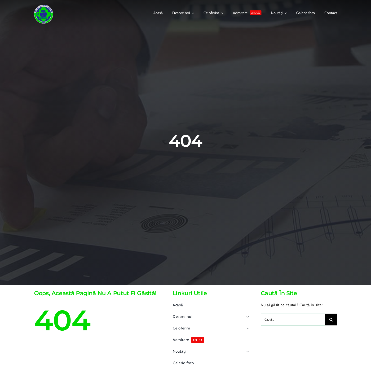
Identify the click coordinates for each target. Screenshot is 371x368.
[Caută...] (293, 319)
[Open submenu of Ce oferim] (246, 328)
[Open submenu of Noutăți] (246, 351)
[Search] (331, 319)
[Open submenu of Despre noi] (246, 316)
